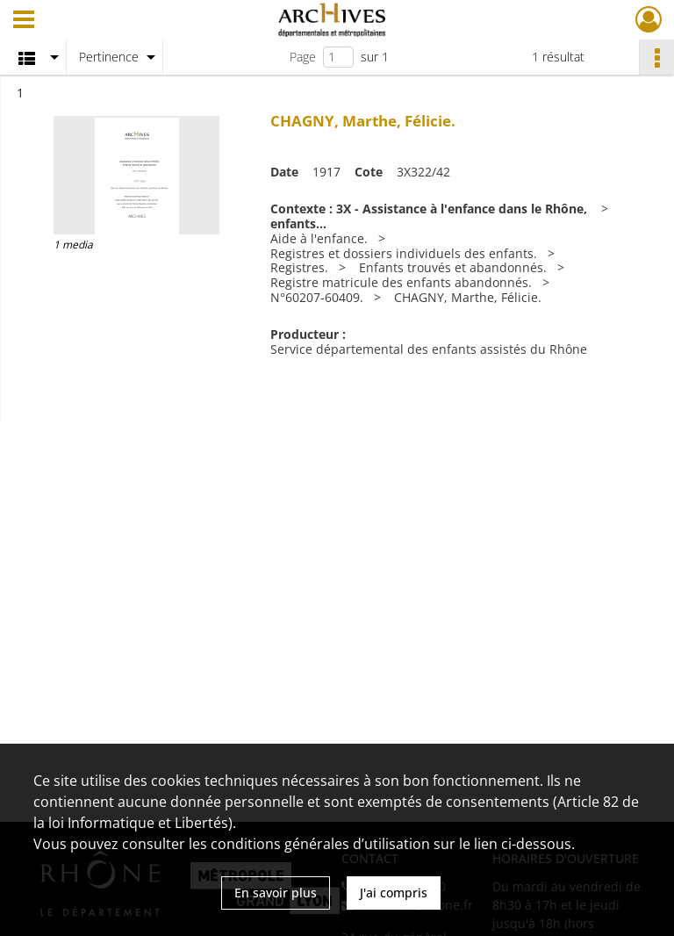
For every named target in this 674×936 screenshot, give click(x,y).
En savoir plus (275, 892)
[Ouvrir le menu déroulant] (23, 21)
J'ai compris (393, 892)
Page (303, 56)
